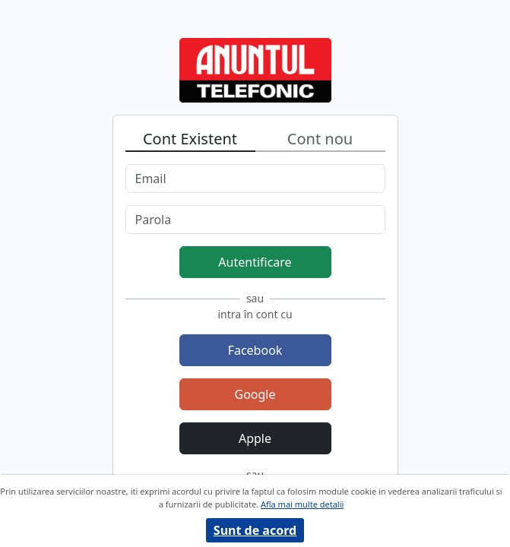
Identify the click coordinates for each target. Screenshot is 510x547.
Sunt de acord (255, 530)
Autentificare (254, 262)
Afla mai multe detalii (302, 504)
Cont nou (320, 138)
